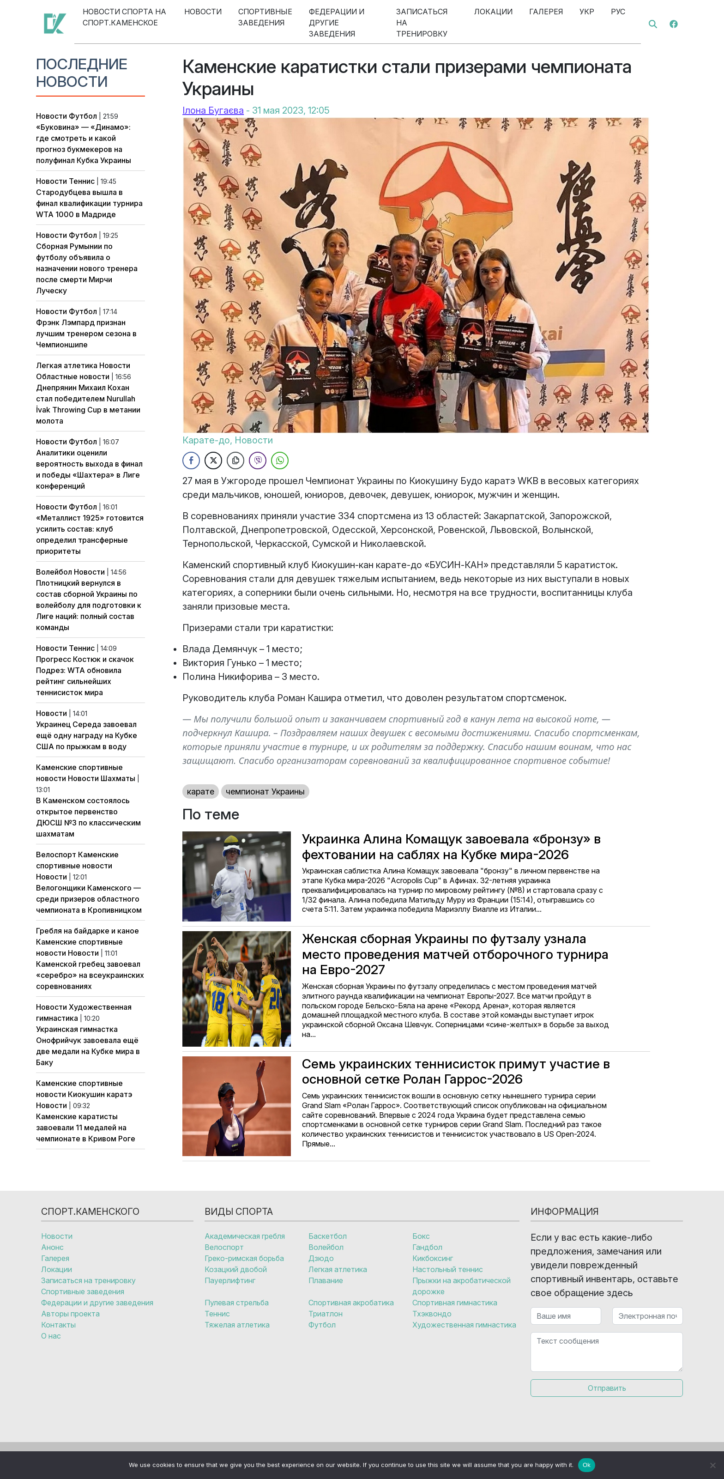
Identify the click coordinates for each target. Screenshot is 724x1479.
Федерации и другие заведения (336, 22)
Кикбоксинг (432, 1258)
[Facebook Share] (191, 460)
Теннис (82, 181)
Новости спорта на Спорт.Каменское (124, 17)
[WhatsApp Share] (280, 460)
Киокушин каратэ (100, 1094)
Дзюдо (321, 1258)
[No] (712, 1465)
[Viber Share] (257, 460)
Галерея (546, 11)
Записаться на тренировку (421, 22)
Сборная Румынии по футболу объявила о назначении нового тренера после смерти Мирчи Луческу (87, 268)
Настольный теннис (447, 1269)
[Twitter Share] (213, 460)
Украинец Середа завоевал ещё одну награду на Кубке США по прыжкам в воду (86, 735)
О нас (51, 1335)
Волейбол (54, 571)
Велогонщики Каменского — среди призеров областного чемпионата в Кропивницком (89, 899)
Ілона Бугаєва (213, 110)
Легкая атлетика (66, 365)
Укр (586, 11)
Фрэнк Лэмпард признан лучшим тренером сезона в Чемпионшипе (86, 333)
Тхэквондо (432, 1313)
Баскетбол (327, 1236)
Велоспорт (56, 854)
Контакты (58, 1324)
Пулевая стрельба (237, 1302)
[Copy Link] (235, 460)
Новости (203, 11)
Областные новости (72, 376)
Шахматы (118, 778)
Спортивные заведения (265, 17)
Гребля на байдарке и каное (87, 930)
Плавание (325, 1280)
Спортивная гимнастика (454, 1302)
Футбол (83, 116)
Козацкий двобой (236, 1269)
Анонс (52, 1247)
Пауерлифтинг (230, 1280)
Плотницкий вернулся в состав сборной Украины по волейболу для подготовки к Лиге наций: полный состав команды (88, 605)
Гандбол (427, 1247)
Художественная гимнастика (464, 1324)
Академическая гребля (245, 1236)
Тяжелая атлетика (237, 1324)
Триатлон (325, 1313)
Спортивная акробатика (351, 1302)
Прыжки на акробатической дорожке (461, 1286)
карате (200, 791)
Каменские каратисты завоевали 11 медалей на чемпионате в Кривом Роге (85, 1127)
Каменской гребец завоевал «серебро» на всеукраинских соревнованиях (90, 975)
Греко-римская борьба (244, 1258)
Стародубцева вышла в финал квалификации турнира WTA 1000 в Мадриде (89, 203)
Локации (493, 11)
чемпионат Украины (265, 791)
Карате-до (206, 440)
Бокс (421, 1236)
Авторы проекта (70, 1313)
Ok (587, 1464)
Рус (618, 11)
